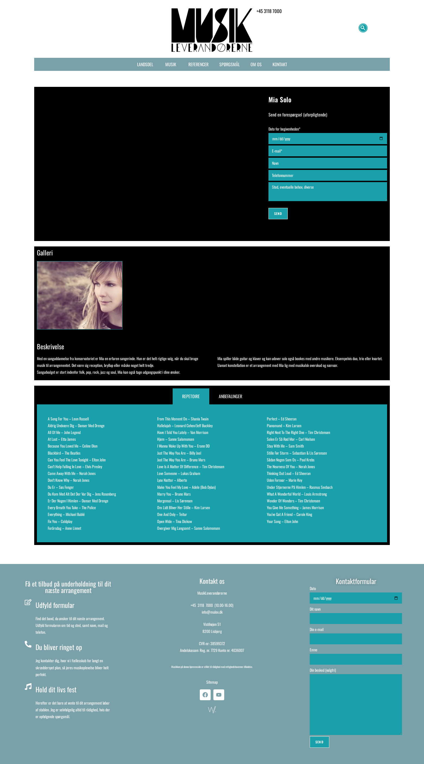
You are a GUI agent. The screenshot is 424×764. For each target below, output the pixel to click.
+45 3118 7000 (202, 605)
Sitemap (212, 682)
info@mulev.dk (212, 612)
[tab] (191, 396)
